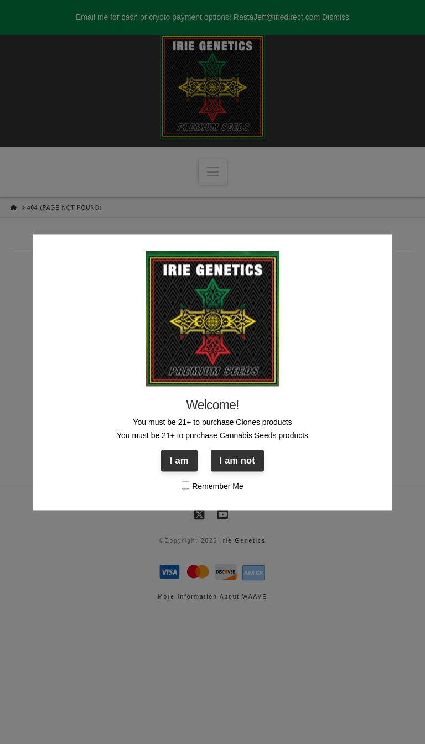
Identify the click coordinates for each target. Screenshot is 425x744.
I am (179, 461)
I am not (237, 461)
